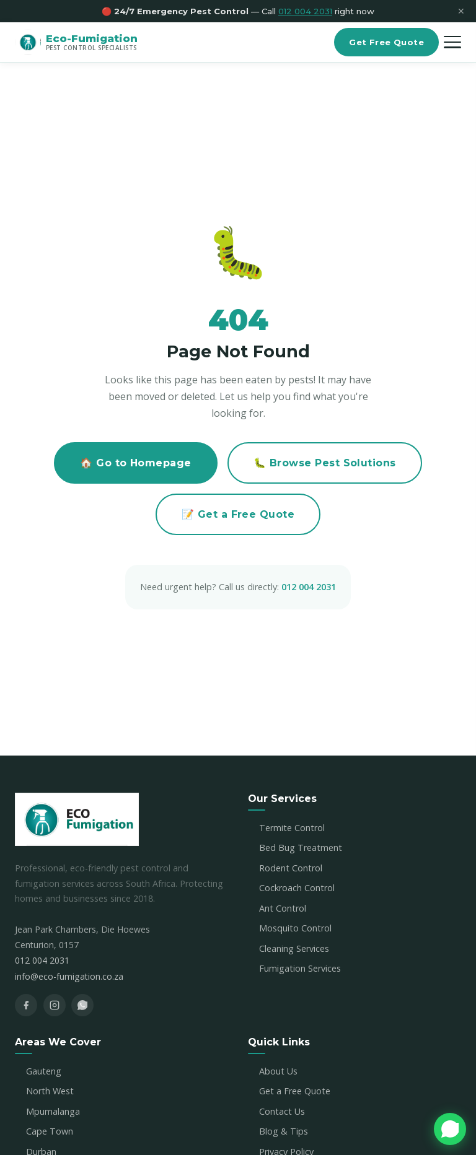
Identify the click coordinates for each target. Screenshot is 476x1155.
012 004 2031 (308, 587)
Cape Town (49, 1131)
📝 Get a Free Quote (238, 514)
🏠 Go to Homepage (136, 463)
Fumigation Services (300, 968)
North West (50, 1091)
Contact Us (282, 1111)
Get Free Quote (386, 42)
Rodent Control (290, 868)
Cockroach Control (297, 888)
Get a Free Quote (294, 1091)
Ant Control (282, 908)
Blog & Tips (283, 1131)
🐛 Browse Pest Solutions (324, 463)
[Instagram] (54, 1005)
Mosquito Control (295, 928)
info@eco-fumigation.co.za (69, 976)
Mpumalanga (53, 1111)
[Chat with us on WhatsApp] (450, 1129)
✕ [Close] (461, 11)
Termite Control (292, 828)
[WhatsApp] (82, 1005)
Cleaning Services (294, 948)
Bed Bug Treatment (300, 847)
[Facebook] (26, 1005)
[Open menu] (452, 42)
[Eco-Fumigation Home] (76, 42)
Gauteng (43, 1071)
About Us (278, 1071)
